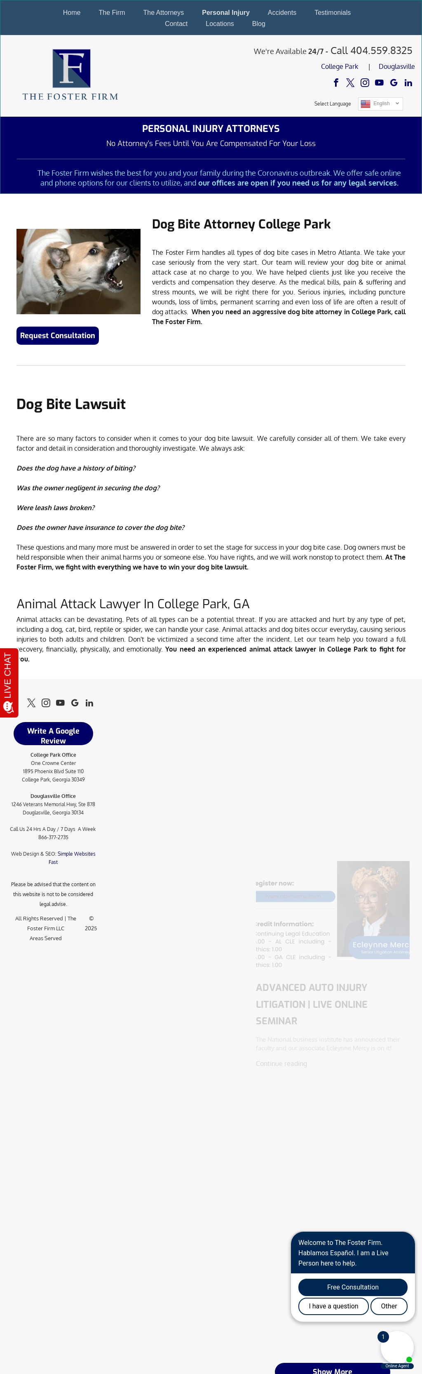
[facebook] (336, 83)
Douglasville (397, 66)
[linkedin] (408, 83)
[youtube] (379, 83)
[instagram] (365, 83)
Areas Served (46, 938)
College (332, 66)
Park (351, 66)
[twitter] (350, 83)
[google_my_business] (393, 83)
